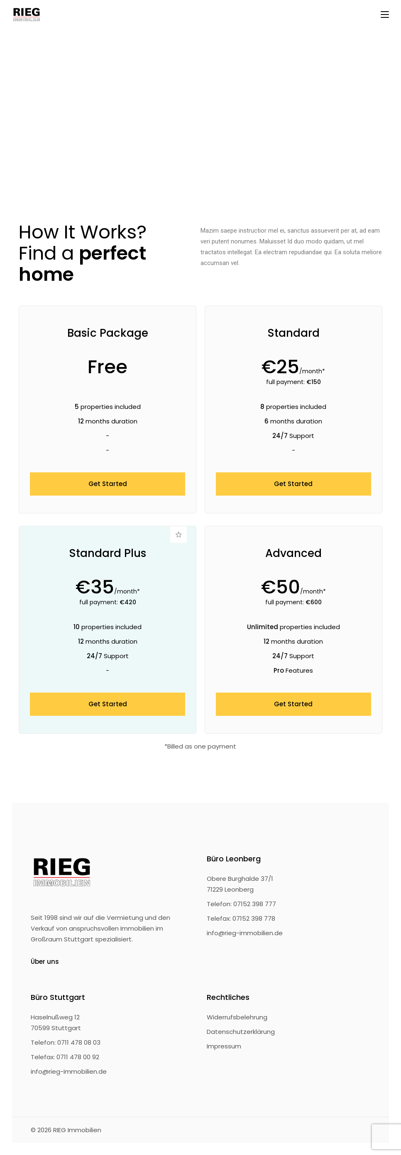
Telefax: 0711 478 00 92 (65, 1057)
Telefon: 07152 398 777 (241, 904)
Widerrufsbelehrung (237, 1017)
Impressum (224, 1046)
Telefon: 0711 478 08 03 (65, 1042)
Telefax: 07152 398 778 (241, 918)
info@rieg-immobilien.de (245, 933)
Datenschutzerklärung (241, 1031)
